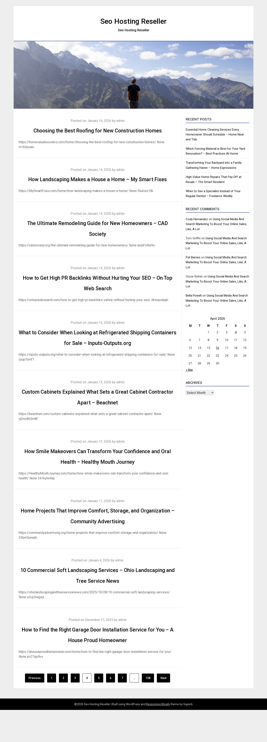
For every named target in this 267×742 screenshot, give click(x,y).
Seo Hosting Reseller (133, 20)
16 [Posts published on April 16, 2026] (217, 348)
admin (121, 121)
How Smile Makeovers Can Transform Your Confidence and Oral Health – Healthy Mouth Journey (97, 483)
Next (163, 710)
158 (147, 710)
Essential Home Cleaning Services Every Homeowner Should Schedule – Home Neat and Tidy (215, 134)
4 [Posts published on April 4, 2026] (236, 332)
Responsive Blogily (158, 736)
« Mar (189, 370)
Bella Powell (194, 295)
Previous (35, 710)
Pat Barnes (193, 257)
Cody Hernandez (197, 219)
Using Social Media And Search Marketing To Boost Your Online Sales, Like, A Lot (216, 224)
